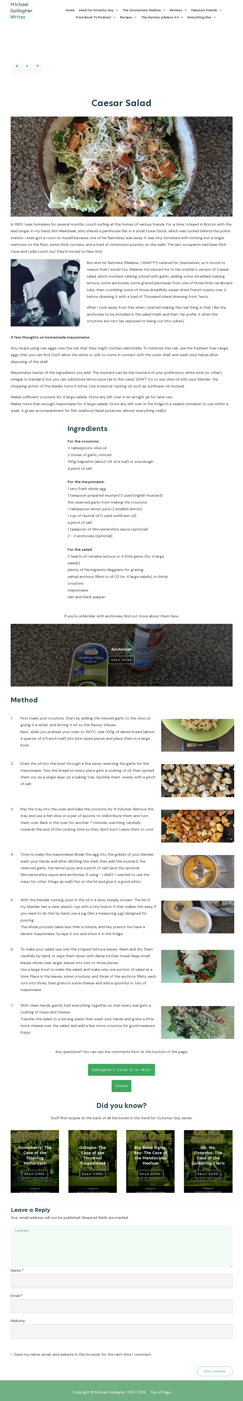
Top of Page (160, 1392)
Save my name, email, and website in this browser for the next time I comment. (83, 1354)
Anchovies (121, 649)
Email (17, 1295)
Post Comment (215, 1371)
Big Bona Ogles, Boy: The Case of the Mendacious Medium (150, 1155)
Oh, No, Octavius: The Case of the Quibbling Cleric (208, 1155)
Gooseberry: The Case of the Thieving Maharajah (34, 1155)
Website (18, 1320)
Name (17, 1270)
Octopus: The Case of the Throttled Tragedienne (92, 1155)
